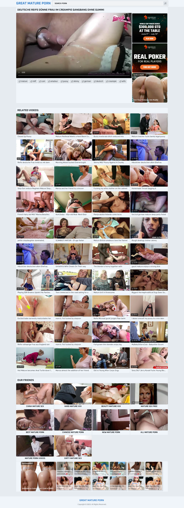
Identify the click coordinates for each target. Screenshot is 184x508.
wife (124, 81)
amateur (54, 81)
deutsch (99, 81)
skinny (76, 81)
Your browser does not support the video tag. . (74, 45)
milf (34, 81)
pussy (65, 81)
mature (24, 81)
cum (43, 81)
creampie (112, 81)
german (87, 81)
